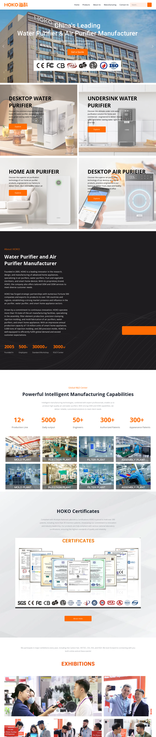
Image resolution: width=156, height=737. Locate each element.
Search (149, 5)
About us (97, 5)
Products (86, 5)
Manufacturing (110, 5)
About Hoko (78, 618)
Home (76, 5)
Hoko (16, 4)
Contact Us (124, 5)
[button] (3, 46)
